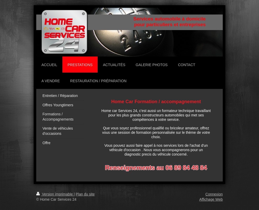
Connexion (214, 194)
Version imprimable (55, 194)
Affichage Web (211, 199)
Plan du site (85, 194)
